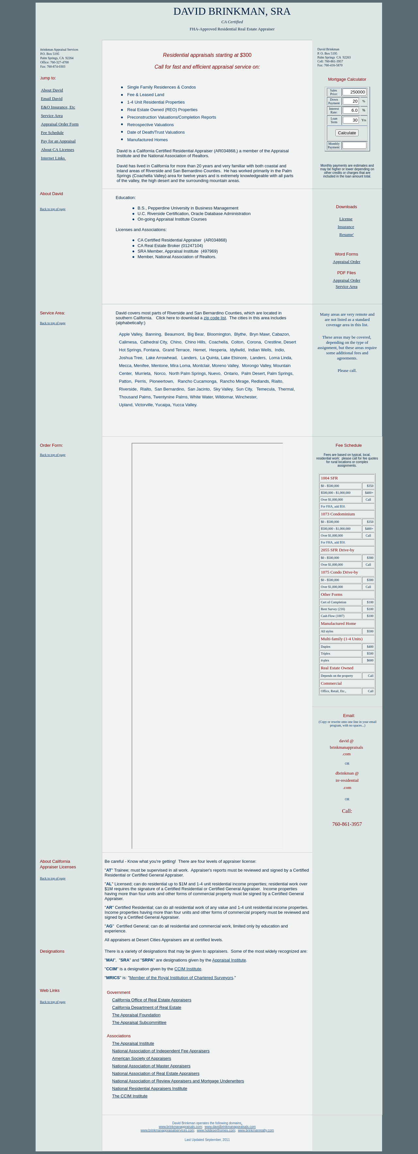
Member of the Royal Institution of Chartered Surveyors (181, 977)
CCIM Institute (187, 968)
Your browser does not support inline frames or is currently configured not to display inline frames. (207, 646)
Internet (53, 158)
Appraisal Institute (229, 960)
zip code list (215, 317)
